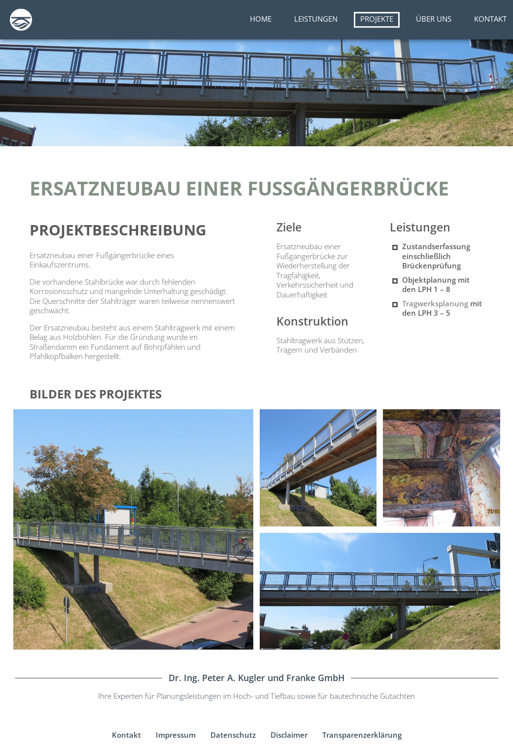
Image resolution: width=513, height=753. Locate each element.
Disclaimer (289, 735)
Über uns (433, 19)
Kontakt (490, 19)
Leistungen (316, 19)
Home (261, 19)
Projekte (376, 19)
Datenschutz (233, 735)
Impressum (176, 735)
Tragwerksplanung (435, 303)
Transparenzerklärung (362, 735)
